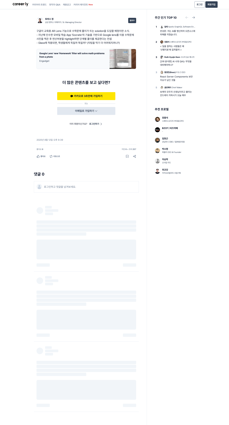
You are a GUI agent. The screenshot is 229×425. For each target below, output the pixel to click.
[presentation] (20, 4)
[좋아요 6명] (40, 149)
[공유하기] (134, 156)
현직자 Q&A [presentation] (54, 4)
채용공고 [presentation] (67, 4)
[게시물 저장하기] (127, 156)
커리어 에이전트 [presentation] (83, 4)
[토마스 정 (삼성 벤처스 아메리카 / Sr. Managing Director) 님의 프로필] (59, 20)
